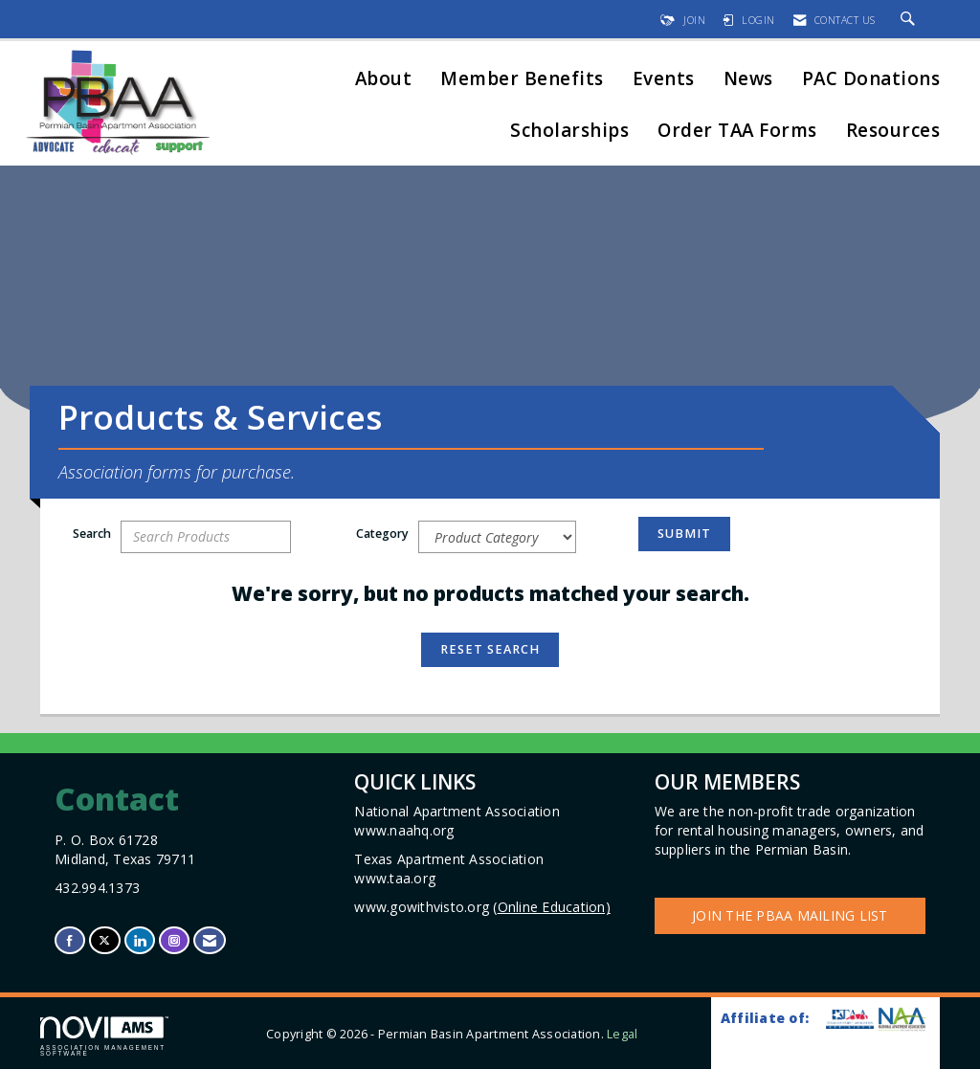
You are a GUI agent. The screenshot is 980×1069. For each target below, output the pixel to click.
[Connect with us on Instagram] (174, 940)
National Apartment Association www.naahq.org (459, 820)
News (748, 80)
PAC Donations (871, 80)
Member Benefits (522, 80)
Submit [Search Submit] (684, 533)
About (383, 80)
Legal (622, 1034)
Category (382, 533)
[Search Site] (910, 20)
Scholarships (569, 132)
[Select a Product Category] (497, 537)
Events (664, 80)
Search (92, 533)
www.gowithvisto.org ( (482, 907)
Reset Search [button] (490, 649)
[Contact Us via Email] (209, 940)
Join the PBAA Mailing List (790, 915)
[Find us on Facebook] (70, 940)
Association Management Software (104, 1036)
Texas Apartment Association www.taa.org (450, 868)
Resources (893, 132)
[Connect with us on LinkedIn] (139, 940)
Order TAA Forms (737, 132)
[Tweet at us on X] (104, 940)
